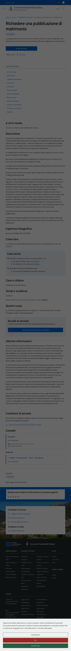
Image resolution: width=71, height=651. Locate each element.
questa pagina (35, 261)
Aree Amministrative (12, 556)
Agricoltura (24, 556)
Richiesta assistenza (27, 614)
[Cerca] (63, 9)
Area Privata (9, 634)
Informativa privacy (42, 605)
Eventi (54, 578)
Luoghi (54, 575)
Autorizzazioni (25, 571)
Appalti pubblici (25, 568)
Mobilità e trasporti (42, 568)
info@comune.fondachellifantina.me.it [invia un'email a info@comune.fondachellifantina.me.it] (21, 444)
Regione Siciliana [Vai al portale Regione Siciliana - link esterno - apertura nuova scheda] (10, 3)
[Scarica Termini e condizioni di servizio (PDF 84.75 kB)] (23, 424)
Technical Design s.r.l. (18, 645)
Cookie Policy (41, 608)
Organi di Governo (11, 562)
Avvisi (54, 562)
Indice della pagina (35, 66)
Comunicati (55, 559)
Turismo (39, 583)
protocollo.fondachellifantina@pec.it (12, 613)
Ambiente (24, 559)
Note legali (40, 611)
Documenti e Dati (11, 577)
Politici (8, 565)
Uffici (7, 559)
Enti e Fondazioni (11, 574)
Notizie (54, 556)
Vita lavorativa (41, 586)
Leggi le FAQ (25, 599)
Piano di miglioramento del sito (42, 623)
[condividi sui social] (10, 54)
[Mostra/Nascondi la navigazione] (4, 8)
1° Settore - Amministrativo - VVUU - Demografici (25, 458)
